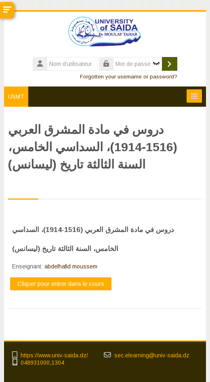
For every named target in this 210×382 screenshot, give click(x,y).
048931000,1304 (42, 363)
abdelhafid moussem (70, 266)
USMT (16, 96)
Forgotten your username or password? (128, 77)
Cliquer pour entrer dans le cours (60, 283)
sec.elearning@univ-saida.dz (151, 355)
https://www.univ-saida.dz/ (54, 355)
